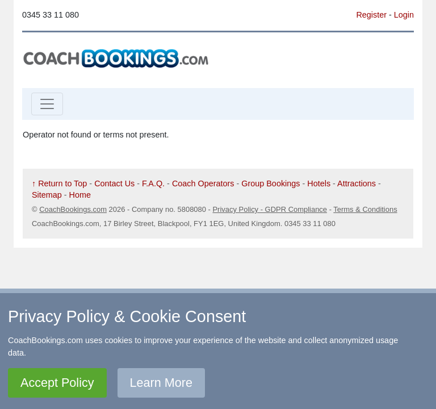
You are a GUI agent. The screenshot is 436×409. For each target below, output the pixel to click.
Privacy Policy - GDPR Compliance (269, 209)
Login (404, 14)
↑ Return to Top (59, 183)
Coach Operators (203, 183)
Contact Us (114, 183)
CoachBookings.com (73, 209)
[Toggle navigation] (47, 104)
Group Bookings (270, 183)
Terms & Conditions (365, 209)
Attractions (356, 183)
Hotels (318, 183)
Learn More (161, 382)
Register (371, 14)
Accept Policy (57, 382)
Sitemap (47, 194)
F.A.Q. (153, 183)
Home (80, 194)
